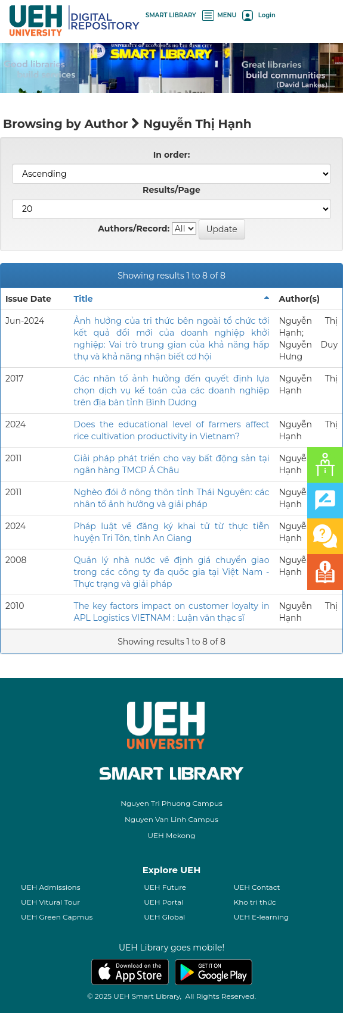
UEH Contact (257, 887)
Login (258, 15)
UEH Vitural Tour (50, 902)
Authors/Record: (133, 228)
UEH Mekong (172, 835)
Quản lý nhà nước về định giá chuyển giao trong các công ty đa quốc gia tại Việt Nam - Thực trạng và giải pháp (172, 572)
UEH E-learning (261, 916)
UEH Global (164, 916)
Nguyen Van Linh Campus (171, 819)
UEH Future (165, 887)
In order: (171, 154)
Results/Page (171, 190)
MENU (219, 15)
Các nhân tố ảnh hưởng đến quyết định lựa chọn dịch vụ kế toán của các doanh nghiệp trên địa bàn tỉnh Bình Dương (172, 390)
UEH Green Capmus (56, 916)
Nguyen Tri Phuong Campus (171, 803)
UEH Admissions (51, 887)
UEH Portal (163, 902)
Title (83, 298)
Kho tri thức (255, 902)
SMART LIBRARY (171, 15)
